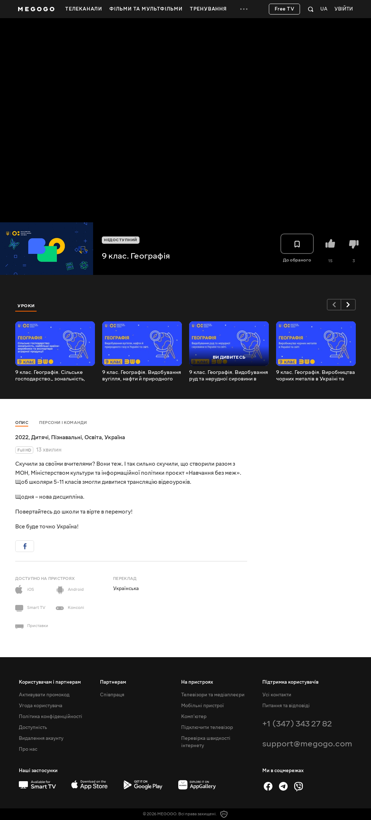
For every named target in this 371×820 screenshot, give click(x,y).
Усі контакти (276, 695)
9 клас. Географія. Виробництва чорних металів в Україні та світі (315, 375)
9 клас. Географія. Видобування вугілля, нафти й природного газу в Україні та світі (141, 375)
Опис (21, 422)
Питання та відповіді (286, 705)
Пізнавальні (66, 437)
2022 (22, 437)
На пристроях (197, 682)
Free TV (285, 9)
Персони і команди (63, 422)
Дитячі (40, 437)
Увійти (343, 9)
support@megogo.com (307, 743)
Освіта (93, 437)
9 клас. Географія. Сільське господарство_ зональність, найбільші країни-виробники (50, 375)
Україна (114, 437)
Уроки (26, 306)
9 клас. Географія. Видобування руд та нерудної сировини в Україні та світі (228, 375)
